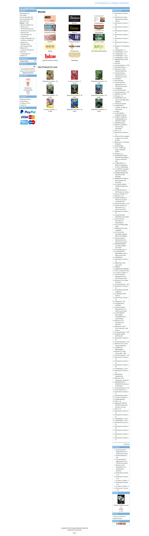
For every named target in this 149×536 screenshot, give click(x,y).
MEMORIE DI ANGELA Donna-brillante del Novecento (121, 180)
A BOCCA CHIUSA (120, 103)
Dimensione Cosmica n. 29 (99, 95)
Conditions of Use (25, 103)
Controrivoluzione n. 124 (122, 203)
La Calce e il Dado (26, 40)
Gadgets (22, 55)
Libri (21, 15)
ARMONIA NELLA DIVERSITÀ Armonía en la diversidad (122, 384)
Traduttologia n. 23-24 (121, 368)
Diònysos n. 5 (119, 153)
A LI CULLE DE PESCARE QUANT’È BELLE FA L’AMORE (121, 234)
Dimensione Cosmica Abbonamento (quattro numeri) (121, 19)
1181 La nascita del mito (122, 270)
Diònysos (23, 32)
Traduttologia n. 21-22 (121, 418)
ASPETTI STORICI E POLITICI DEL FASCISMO (121, 126)
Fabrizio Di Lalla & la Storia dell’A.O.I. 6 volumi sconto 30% (121, 207)
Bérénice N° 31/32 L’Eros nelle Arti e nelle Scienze (121, 328)
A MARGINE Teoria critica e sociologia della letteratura (122, 99)
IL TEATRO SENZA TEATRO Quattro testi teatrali (121, 186)
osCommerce (78, 530)
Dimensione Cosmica (27, 30)
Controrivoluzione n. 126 (122, 388)
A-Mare (117, 111)
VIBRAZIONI (118, 257)
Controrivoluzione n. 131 (122, 284)
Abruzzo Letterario (26, 25)
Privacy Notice (24, 101)
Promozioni (23, 21)
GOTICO (117, 63)
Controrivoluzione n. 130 (122, 65)
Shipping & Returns (25, 99)
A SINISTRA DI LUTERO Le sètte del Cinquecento (121, 107)
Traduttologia (24, 53)
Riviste (32, 8)
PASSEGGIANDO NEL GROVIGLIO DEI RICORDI (121, 174)
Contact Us (23, 105)
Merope (23, 42)
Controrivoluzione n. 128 (122, 332)
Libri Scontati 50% (25, 19)
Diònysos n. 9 (119, 96)
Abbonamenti (23, 13)
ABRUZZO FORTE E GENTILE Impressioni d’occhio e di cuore (121, 405)
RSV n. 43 (118, 401)
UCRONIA (118, 78)
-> (22, 23)
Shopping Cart (117, 10)
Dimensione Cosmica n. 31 (50, 95)
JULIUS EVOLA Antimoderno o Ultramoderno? (119, 220)
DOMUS (117, 267)
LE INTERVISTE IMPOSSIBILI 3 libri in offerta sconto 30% (121, 253)
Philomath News (25, 44)
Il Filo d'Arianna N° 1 (121, 389)
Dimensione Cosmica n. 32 (99, 81)
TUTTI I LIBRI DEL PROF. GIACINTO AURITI (120, 149)
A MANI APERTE (120, 399)
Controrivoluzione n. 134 (122, 92)
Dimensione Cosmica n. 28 (74, 109)
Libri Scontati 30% (25, 17)
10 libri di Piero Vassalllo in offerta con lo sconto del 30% (122, 138)
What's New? (23, 75)
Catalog (26, 8)
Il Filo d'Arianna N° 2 (121, 249)
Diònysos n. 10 (119, 196)
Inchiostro (23, 36)
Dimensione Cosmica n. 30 (74, 95)
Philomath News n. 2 (121, 67)
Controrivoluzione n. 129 (122, 355)
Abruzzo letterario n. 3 (121, 194)
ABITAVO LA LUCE (120, 94)
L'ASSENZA (118, 88)
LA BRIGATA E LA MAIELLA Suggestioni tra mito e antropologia (121, 165)
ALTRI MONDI (119, 146)
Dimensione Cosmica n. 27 (99, 109)
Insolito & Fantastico (26, 38)
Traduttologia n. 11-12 (121, 55)
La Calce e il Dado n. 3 (74, 81)
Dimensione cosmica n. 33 (50, 81)
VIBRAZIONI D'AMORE (122, 269)
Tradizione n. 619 (120, 301)
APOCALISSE (119, 80)
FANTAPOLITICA (120, 123)
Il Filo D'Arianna (25, 34)
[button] (102, 3)
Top (21, 8)
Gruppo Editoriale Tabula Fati (79, 528)
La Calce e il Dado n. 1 (121, 397)
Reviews (115, 513)
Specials (115, 493)
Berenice (23, 27)
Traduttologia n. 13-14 (121, 51)
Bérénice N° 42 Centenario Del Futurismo (119, 322)
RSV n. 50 (118, 130)
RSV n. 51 (118, 409)
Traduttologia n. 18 (120, 53)
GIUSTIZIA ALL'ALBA (121, 395)
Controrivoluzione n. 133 (122, 341)
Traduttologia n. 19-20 (121, 57)
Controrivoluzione (26, 28)
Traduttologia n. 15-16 (121, 420)
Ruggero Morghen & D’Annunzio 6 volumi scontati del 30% (121, 199)
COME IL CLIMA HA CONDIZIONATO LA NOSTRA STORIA (121, 119)
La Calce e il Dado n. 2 (50, 109)
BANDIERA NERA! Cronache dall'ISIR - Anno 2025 (121, 245)
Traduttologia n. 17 (120, 50)
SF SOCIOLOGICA (120, 90)
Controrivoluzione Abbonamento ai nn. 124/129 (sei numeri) (121, 276)
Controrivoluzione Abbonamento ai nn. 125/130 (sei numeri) (121, 75)
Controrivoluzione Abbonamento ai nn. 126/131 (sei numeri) (121, 240)
